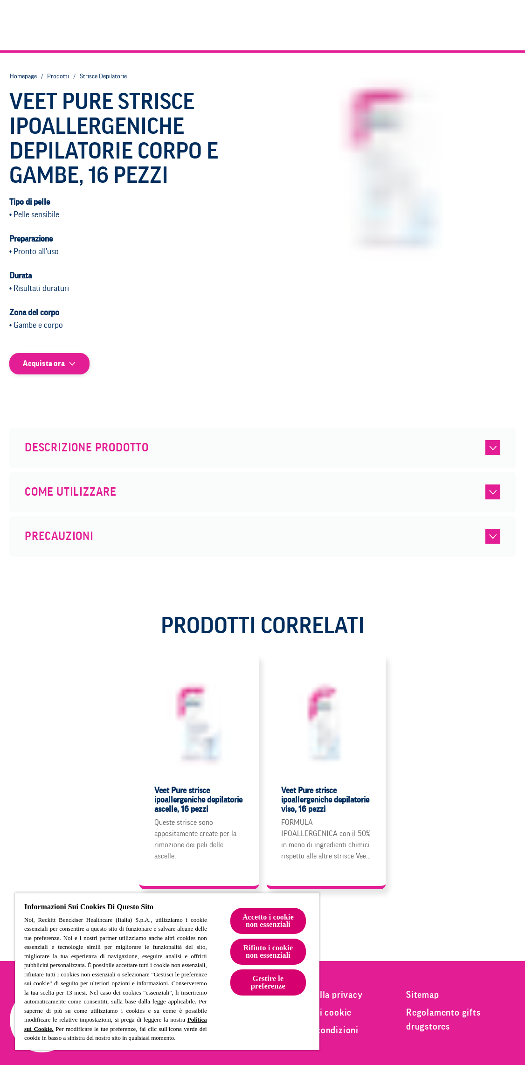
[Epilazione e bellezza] (459, 25)
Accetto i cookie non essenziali (268, 920)
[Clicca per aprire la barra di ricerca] (507, 25)
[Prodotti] (379, 25)
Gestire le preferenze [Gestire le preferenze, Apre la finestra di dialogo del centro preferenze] (268, 982)
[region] (167, 971)
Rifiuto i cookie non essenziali (268, 951)
